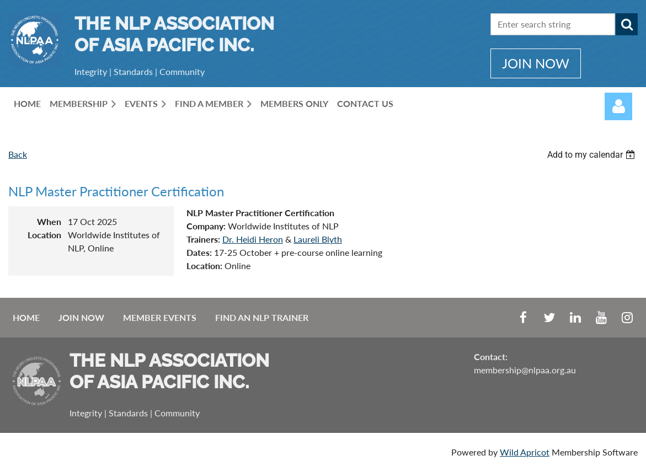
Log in (618, 106)
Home (26, 317)
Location (44, 234)
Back (17, 154)
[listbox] (592, 155)
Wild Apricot (524, 452)
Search (627, 24)
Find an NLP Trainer (261, 317)
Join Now (81, 317)
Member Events (159, 317)
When (49, 221)
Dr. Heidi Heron (252, 239)
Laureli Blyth (317, 239)
